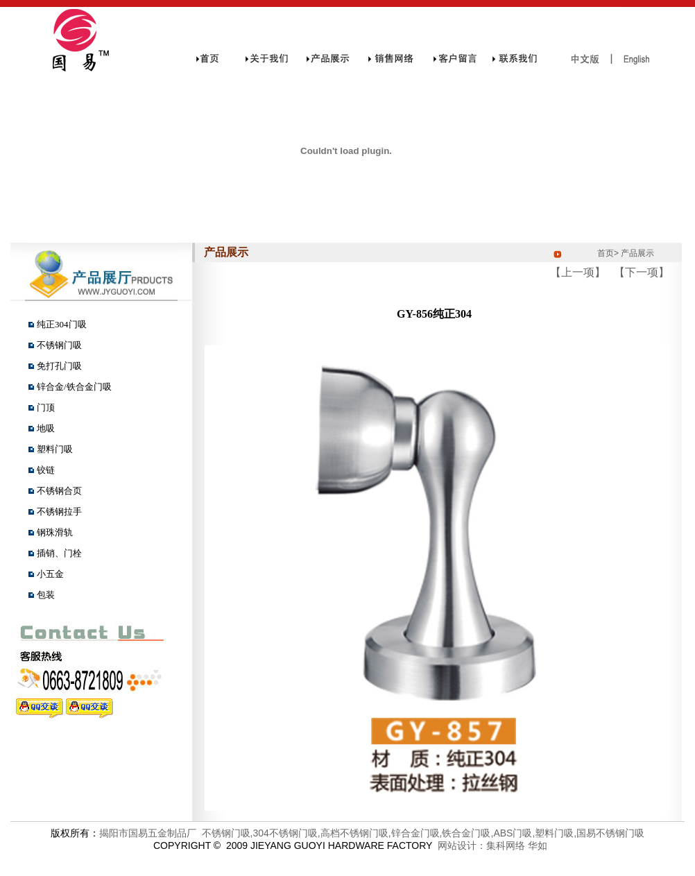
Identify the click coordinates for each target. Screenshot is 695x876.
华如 (537, 845)
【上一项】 (578, 272)
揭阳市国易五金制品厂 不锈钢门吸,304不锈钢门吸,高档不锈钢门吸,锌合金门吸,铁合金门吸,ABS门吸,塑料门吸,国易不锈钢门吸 (371, 833)
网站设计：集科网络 (478, 845)
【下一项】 (641, 272)
